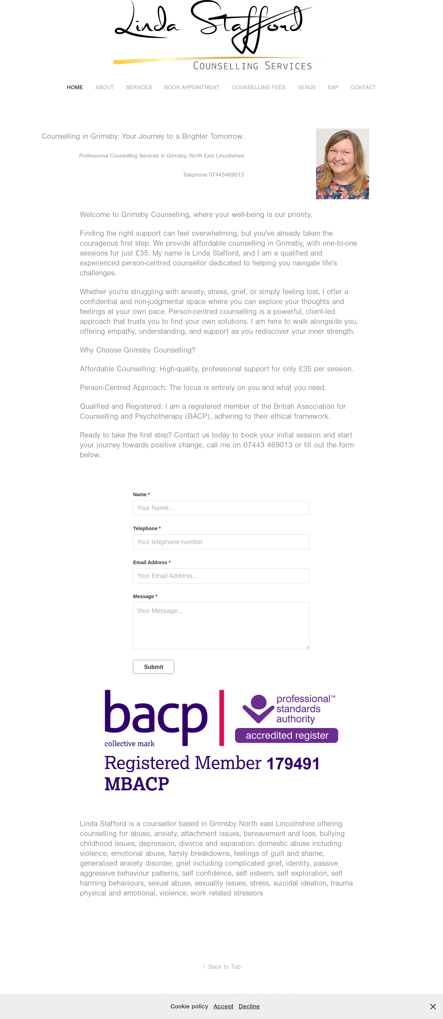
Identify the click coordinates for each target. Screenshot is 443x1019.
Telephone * (147, 528)
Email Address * (151, 562)
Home (75, 87)
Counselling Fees (259, 87)
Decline (249, 1006)
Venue (307, 87)
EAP (333, 87)
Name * (141, 494)
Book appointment (192, 87)
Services (139, 87)
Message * (145, 596)
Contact (363, 87)
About (104, 87)
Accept (223, 1006)
